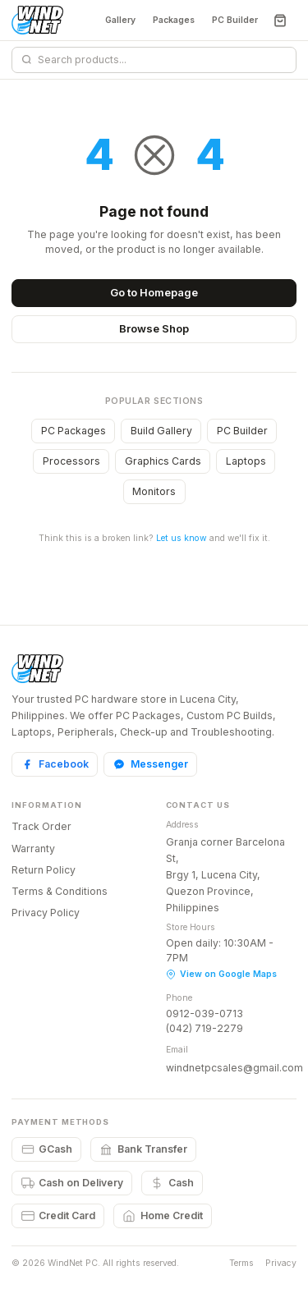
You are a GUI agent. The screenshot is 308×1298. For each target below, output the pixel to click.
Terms (241, 1263)
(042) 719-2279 (204, 1028)
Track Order (41, 826)
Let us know (181, 538)
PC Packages (73, 430)
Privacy (281, 1263)
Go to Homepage (154, 292)
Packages (174, 20)
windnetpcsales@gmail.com (234, 1068)
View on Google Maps (221, 974)
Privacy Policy (45, 912)
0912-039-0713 (204, 1013)
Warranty (33, 848)
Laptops (246, 461)
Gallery (120, 20)
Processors (71, 461)
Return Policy (43, 870)
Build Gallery (161, 430)
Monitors (154, 491)
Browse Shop (154, 328)
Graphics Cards (163, 461)
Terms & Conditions (59, 891)
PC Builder (235, 20)
